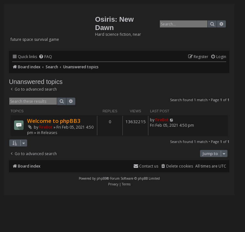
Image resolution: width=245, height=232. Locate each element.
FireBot (46, 127)
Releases (49, 132)
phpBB (102, 178)
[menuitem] (45, 57)
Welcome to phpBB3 (53, 120)
